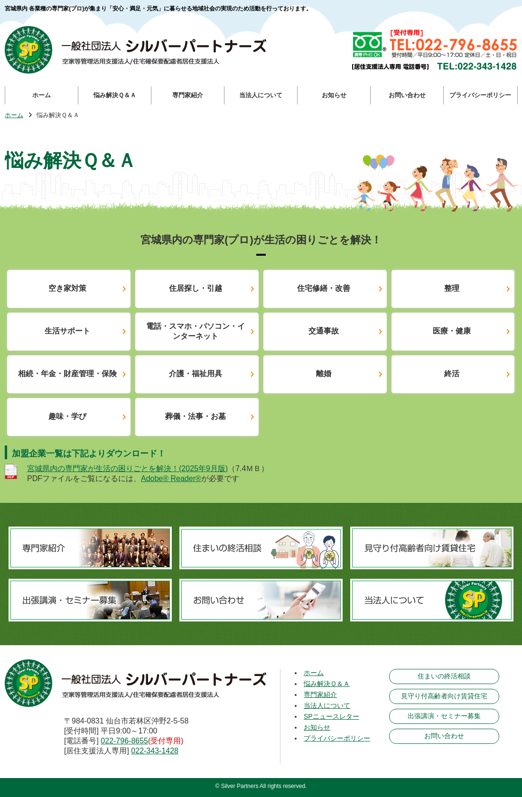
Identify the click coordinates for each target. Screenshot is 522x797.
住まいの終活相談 (444, 676)
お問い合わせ (444, 736)
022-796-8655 (124, 741)
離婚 (323, 374)
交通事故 (323, 331)
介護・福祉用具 (195, 374)
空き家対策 (67, 288)
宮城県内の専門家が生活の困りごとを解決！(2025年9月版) (127, 468)
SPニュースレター (331, 716)
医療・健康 (452, 331)
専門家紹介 (320, 694)
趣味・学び (67, 416)
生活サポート (67, 331)
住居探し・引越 (195, 288)
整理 (451, 288)
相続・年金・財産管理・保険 (67, 374)
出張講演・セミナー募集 (444, 716)
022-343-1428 (154, 751)
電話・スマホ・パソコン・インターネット (195, 331)
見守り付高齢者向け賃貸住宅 (444, 696)
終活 (451, 374)
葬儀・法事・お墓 (195, 416)
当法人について (327, 705)
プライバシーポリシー (337, 738)
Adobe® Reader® (171, 478)
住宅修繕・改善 (323, 288)
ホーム (14, 115)
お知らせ (317, 727)
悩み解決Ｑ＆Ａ (327, 683)
